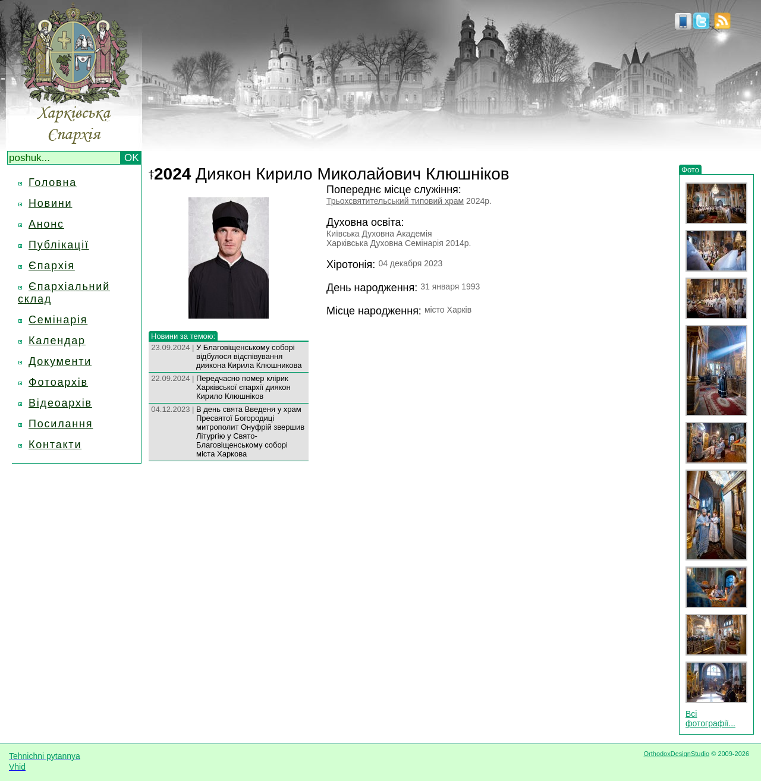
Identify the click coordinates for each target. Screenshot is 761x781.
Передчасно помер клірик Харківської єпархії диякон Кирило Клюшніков (243, 387)
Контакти (55, 445)
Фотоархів (58, 382)
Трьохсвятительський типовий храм (395, 201)
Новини (50, 203)
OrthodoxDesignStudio (676, 753)
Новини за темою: (183, 336)
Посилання (61, 424)
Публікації (59, 245)
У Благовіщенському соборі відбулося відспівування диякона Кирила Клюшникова (249, 356)
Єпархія (52, 266)
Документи (60, 361)
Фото (690, 169)
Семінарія (58, 320)
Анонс (46, 224)
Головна (53, 182)
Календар (57, 341)
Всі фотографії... (710, 718)
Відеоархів (60, 403)
